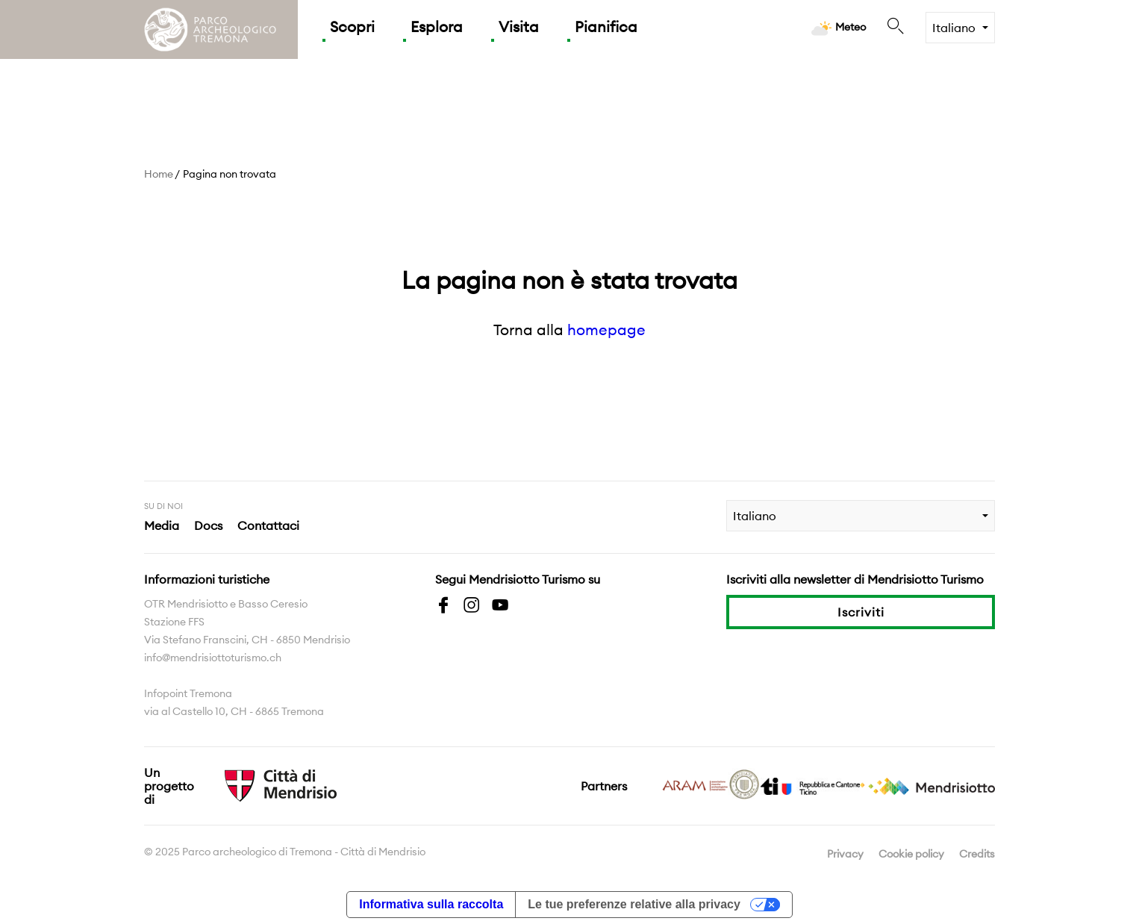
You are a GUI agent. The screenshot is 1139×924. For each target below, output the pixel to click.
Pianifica (606, 26)
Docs (208, 525)
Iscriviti (860, 612)
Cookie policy (911, 854)
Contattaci (268, 525)
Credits (977, 854)
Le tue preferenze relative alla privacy (634, 904)
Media (161, 525)
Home (158, 174)
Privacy (845, 854)
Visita (519, 26)
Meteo (838, 28)
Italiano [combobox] (954, 27)
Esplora (437, 26)
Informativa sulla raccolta (431, 904)
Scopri (352, 26)
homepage (606, 329)
